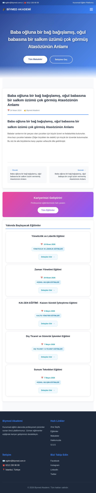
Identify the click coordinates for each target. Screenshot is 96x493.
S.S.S (53, 445)
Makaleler (54, 436)
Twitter (53, 474)
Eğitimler (54, 431)
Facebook (54, 461)
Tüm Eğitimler (48, 210)
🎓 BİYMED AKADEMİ (16, 9)
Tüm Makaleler (35, 59)
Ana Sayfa (55, 427)
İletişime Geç (61, 59)
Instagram (54, 465)
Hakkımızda (55, 440)
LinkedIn (54, 470)
